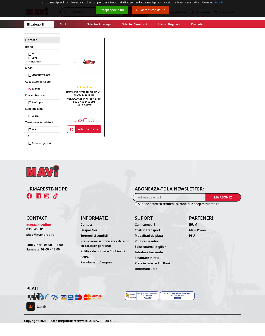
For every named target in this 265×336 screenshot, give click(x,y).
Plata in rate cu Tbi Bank (153, 263)
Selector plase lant (135, 24)
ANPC (85, 257)
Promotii (196, 24)
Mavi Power (197, 230)
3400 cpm (36, 102)
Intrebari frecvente (149, 252)
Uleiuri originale (169, 24)
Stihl (63, 24)
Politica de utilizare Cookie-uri (103, 251)
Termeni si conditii (94, 236)
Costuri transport (147, 230)
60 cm (34, 116)
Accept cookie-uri (111, 10)
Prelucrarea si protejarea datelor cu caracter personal (105, 243)
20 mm (34, 88)
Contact (86, 224)
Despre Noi (89, 230)
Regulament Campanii (97, 262)
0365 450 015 (35, 229)
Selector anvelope (99, 24)
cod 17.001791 (84, 105)
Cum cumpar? (145, 224)
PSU (32, 54)
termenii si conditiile (178, 204)
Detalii (218, 2)
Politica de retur (147, 241)
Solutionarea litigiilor (150, 247)
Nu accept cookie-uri (151, 10)
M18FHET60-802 (40, 75)
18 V (33, 129)
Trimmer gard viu (41, 143)
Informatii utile (146, 269)
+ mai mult (35, 61)
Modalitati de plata (149, 236)
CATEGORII (35, 24)
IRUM (193, 224)
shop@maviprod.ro (40, 235)
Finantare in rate (147, 258)
